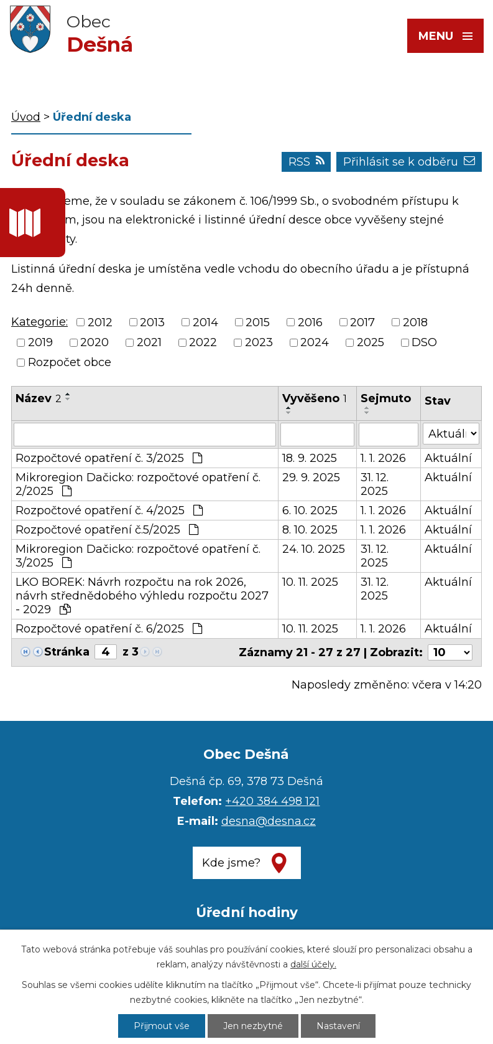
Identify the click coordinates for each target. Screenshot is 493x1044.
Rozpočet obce (69, 362)
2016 (310, 322)
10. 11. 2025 (310, 582)
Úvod (25, 117)
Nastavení (338, 1026)
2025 (370, 342)
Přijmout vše (162, 1026)
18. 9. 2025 (309, 458)
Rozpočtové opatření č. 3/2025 (109, 458)
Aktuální (448, 458)
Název (39, 398)
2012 (100, 322)
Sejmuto (386, 398)
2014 (205, 322)
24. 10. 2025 (313, 549)
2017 (362, 322)
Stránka (67, 652)
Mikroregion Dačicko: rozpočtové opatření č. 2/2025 (138, 484)
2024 (314, 342)
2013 (152, 322)
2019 (40, 342)
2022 (203, 342)
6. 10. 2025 (310, 510)
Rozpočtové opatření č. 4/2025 (109, 510)
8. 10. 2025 (310, 530)
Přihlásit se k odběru (409, 162)
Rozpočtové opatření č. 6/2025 (109, 629)
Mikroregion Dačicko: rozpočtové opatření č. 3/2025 (138, 556)
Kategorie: (39, 322)
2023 (259, 342)
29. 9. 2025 (311, 477)
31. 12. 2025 (375, 484)
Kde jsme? (231, 863)
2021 (149, 342)
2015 (258, 322)
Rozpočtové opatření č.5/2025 (107, 530)
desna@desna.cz (268, 821)
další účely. (313, 964)
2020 (94, 342)
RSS (306, 162)
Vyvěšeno (314, 398)
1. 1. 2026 (383, 458)
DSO (424, 342)
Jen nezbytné (253, 1026)
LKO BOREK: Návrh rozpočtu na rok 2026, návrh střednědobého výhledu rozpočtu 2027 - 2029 (142, 595)
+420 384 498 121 (272, 801)
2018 (415, 322)
